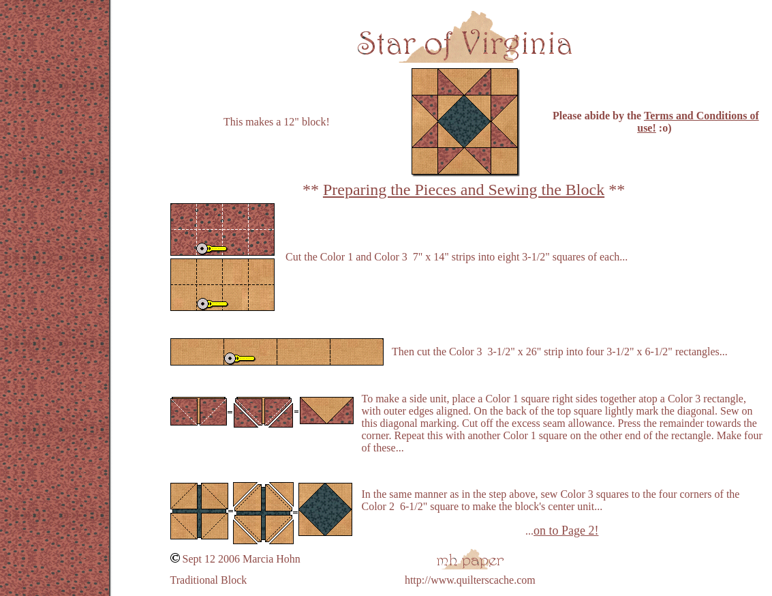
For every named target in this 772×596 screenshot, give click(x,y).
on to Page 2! (566, 530)
